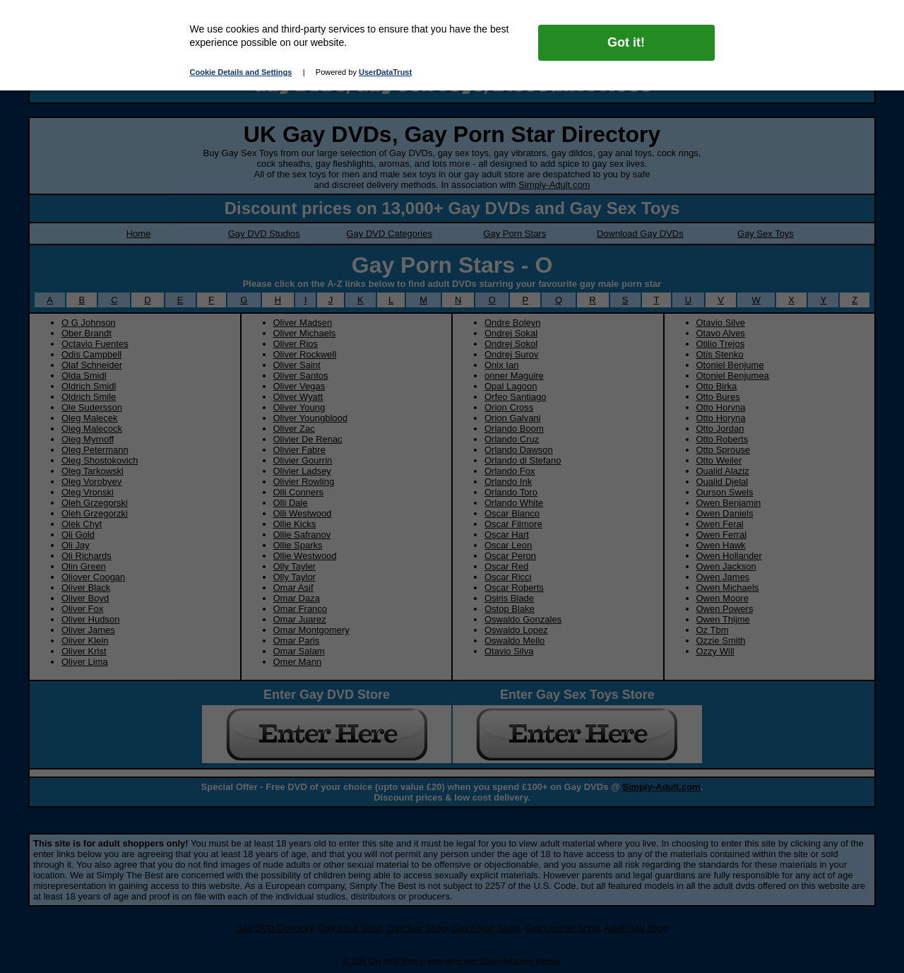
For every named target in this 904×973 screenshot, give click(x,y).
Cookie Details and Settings (241, 72)
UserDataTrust (385, 72)
